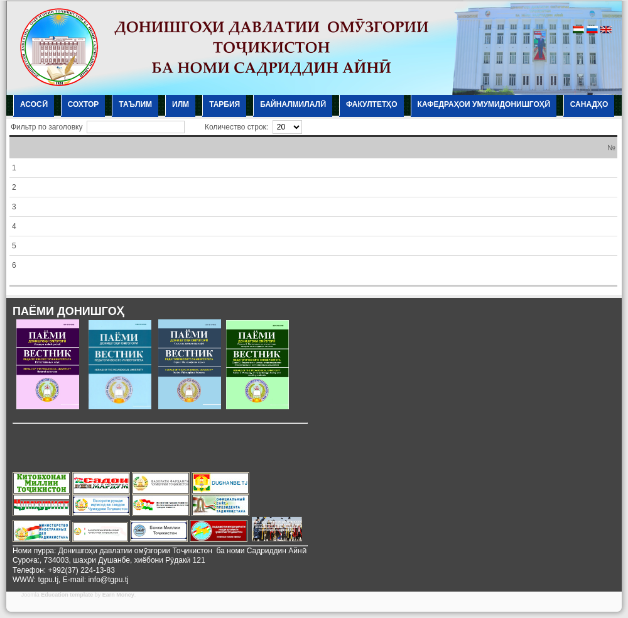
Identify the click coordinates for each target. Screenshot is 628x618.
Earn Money (118, 595)
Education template (67, 595)
